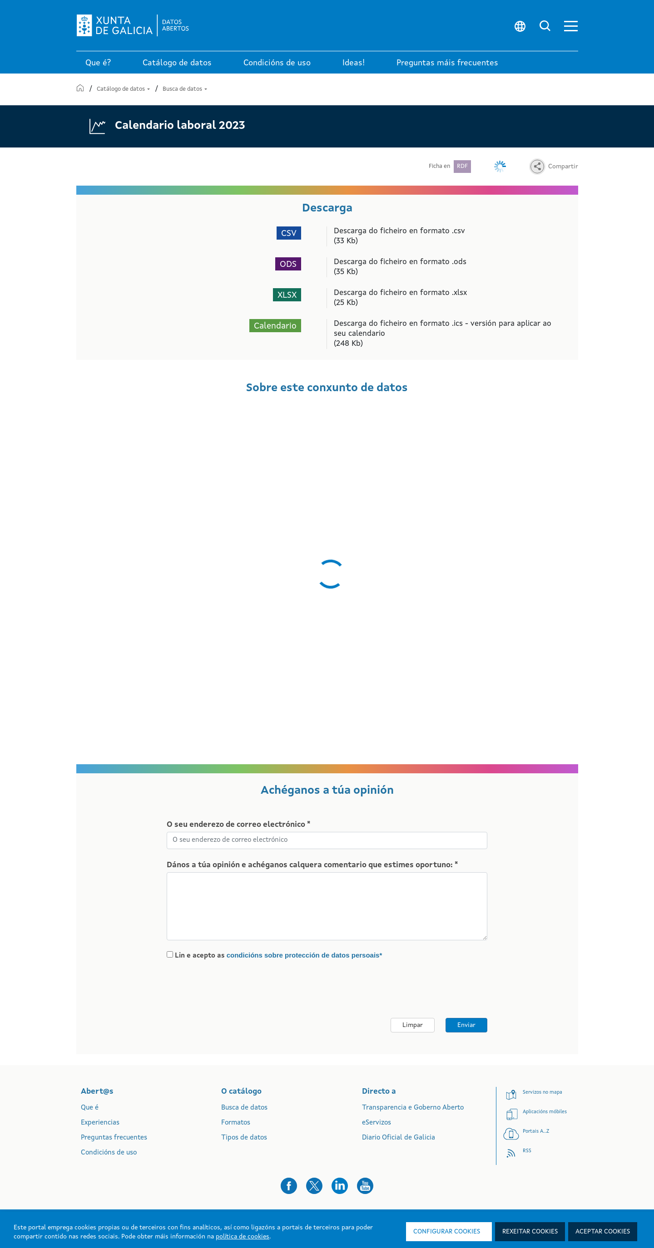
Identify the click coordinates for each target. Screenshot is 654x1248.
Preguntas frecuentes (114, 1138)
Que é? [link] (98, 63)
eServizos (376, 1123)
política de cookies (242, 1236)
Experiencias (100, 1123)
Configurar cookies (446, 1231)
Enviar (466, 1025)
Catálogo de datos (124, 89)
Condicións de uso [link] (277, 63)
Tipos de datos (244, 1138)
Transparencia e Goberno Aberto (413, 1108)
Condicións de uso (109, 1153)
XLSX (287, 295)
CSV (289, 234)
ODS (288, 264)
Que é (90, 1108)
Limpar (412, 1025)
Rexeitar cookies (530, 1231)
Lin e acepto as (278, 955)
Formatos (235, 1123)
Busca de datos (185, 89)
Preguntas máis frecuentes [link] (447, 63)
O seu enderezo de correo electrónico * (238, 825)
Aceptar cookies (602, 1231)
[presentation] (242, 989)
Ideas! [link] (353, 63)
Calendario (275, 326)
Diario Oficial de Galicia (398, 1138)
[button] (571, 25)
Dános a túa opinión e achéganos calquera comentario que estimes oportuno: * (312, 865)
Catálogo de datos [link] (177, 63)
